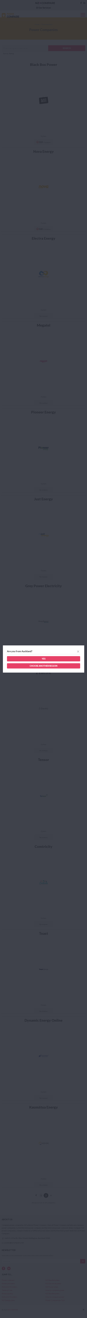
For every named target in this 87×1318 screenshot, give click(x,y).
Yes (43, 658)
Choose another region (43, 666)
